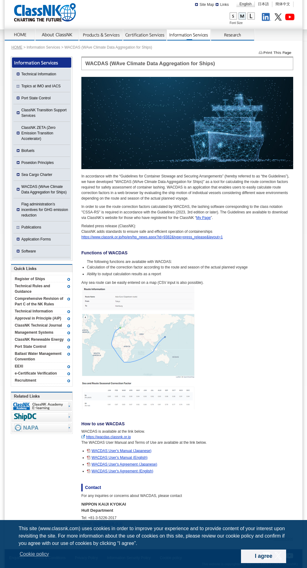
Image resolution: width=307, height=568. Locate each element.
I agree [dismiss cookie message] (263, 556)
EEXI (19, 366)
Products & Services (101, 35)
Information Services (189, 35)
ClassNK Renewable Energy (39, 339)
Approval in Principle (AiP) (38, 318)
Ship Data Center (42, 417)
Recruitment (25, 380)
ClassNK (45, 12)
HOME (16, 47)
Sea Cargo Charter (36, 175)
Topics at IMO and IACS (41, 86)
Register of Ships (30, 279)
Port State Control (36, 98)
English (245, 4)
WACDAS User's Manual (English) (119, 457)
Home (20, 35)
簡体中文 (282, 4)
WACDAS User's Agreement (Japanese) (124, 464)
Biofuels (28, 151)
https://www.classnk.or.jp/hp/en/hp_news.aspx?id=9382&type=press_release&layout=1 (152, 237)
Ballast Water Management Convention (38, 356)
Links (224, 4)
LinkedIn (267, 18)
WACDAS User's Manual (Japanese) (121, 451)
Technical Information (38, 74)
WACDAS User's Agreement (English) (122, 471)
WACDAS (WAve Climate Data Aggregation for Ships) (44, 189)
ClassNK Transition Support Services (44, 113)
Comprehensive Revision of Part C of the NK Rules (39, 301)
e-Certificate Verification (36, 373)
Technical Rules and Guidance (32, 289)
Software (28, 251)
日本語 (263, 4)
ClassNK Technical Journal (38, 325)
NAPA (42, 427)
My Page (203, 218)
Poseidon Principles (37, 163)
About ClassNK (57, 35)
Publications (31, 227)
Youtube (290, 18)
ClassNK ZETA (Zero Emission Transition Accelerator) (38, 133)
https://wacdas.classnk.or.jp (108, 437)
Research (233, 35)
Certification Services (145, 35)
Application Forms (36, 239)
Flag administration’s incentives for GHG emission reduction (44, 209)
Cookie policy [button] (34, 554)
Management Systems (34, 332)
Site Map (207, 4)
